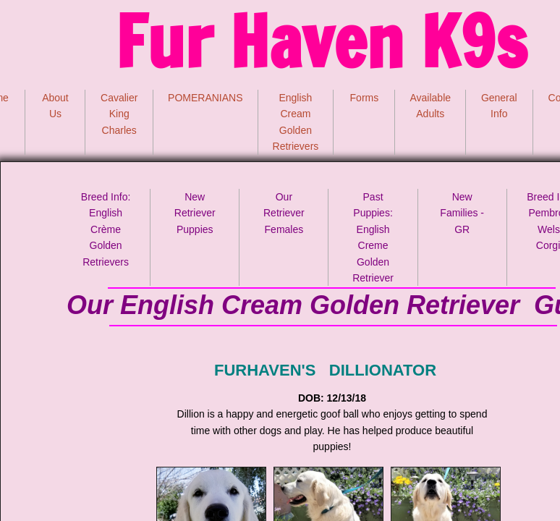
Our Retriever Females (284, 213)
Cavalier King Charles (119, 114)
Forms (364, 97)
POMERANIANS (205, 97)
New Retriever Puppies (195, 213)
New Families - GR (462, 213)
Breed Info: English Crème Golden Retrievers (106, 229)
